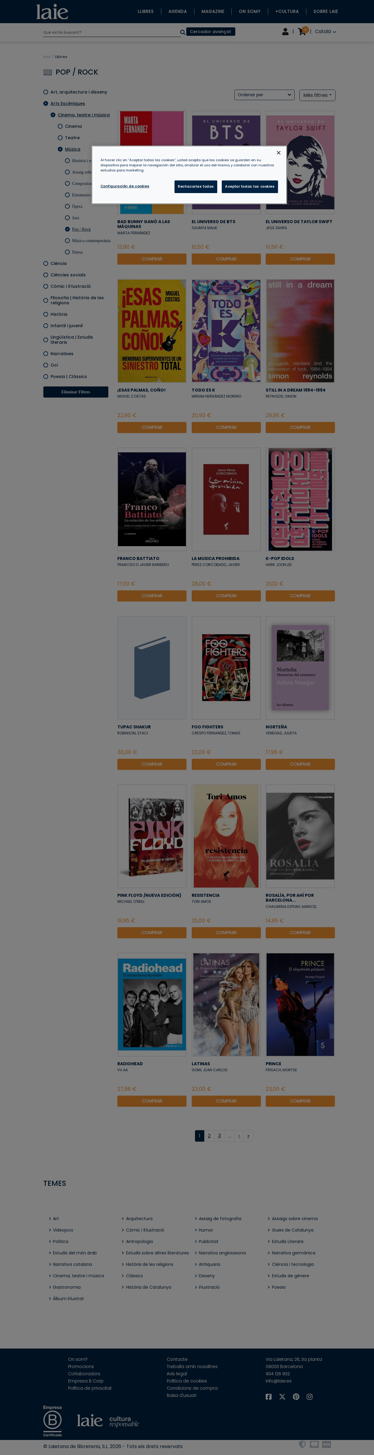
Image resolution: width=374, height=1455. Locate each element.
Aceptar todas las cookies (249, 186)
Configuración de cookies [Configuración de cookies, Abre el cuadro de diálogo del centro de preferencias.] (125, 186)
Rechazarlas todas (196, 186)
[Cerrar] (278, 152)
